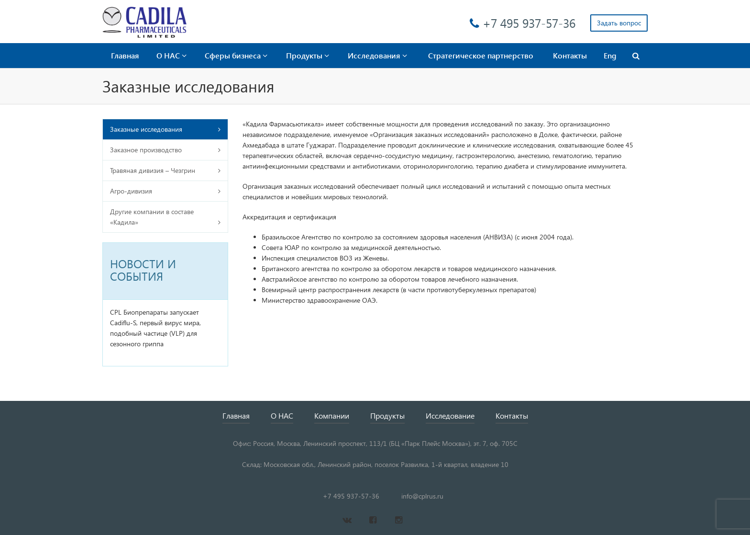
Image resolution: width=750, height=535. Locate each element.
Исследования (377, 55)
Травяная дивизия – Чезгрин (152, 170)
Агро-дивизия (131, 190)
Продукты (307, 55)
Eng (610, 55)
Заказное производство (146, 149)
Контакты (570, 55)
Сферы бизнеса (236, 55)
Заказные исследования (146, 129)
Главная (125, 55)
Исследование (450, 415)
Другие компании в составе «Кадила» (152, 217)
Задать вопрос (619, 22)
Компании (331, 415)
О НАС (171, 55)
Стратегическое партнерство (480, 55)
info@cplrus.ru (422, 496)
